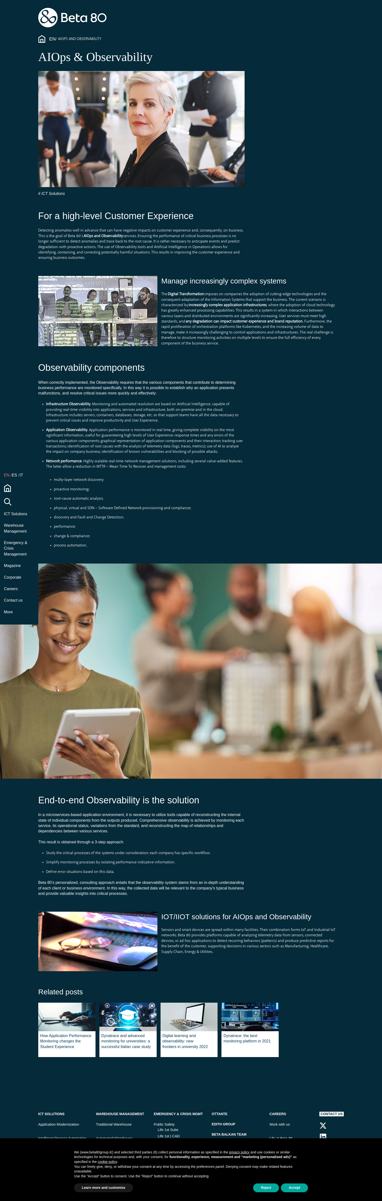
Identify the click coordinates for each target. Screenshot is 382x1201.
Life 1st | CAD (169, 1136)
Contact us (13, 600)
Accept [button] (294, 1188)
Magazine (12, 566)
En (52, 38)
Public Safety (164, 1124)
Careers (11, 589)
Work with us (279, 1124)
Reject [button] (266, 1188)
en (7, 475)
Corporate (12, 577)
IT (21, 475)
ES (15, 475)
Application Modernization (58, 1124)
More (8, 612)
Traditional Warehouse (114, 1124)
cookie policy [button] (107, 1162)
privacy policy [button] (239, 1152)
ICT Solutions (15, 514)
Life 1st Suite (168, 1130)
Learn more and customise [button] (103, 1188)
